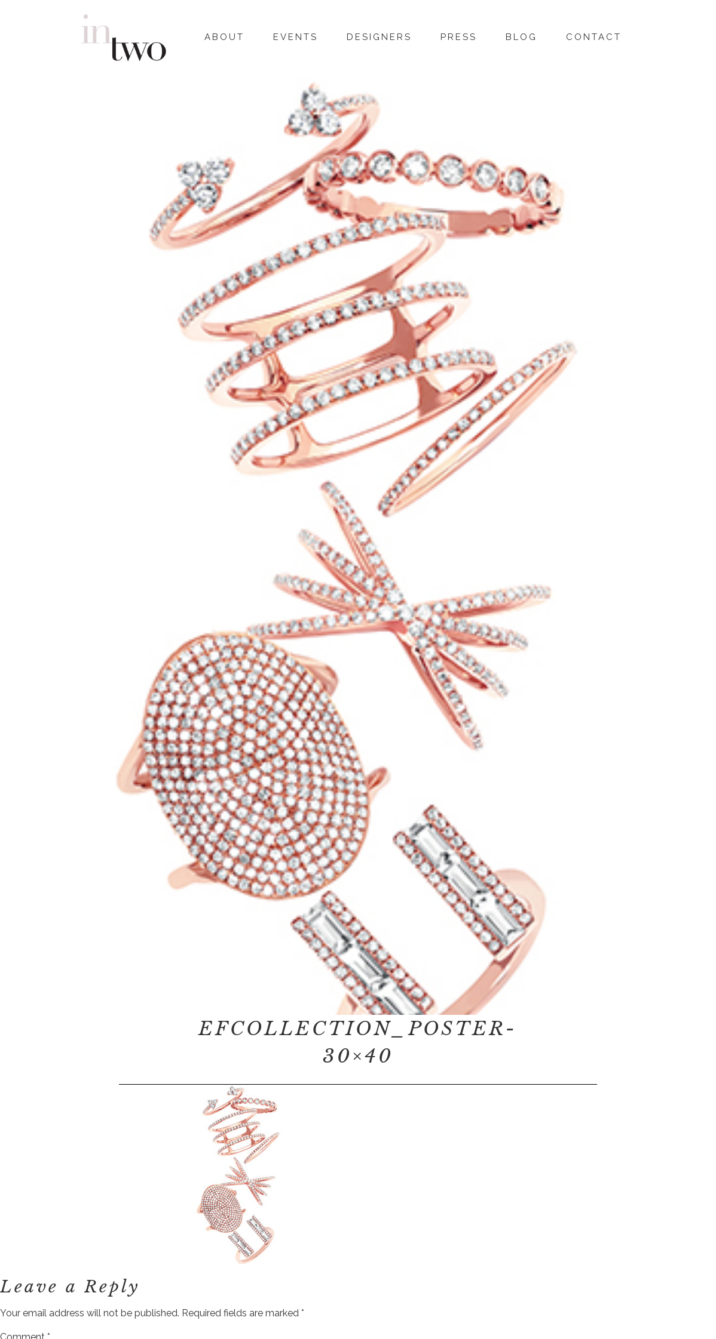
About (224, 35)
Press (458, 35)
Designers (379, 35)
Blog (521, 35)
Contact (594, 35)
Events (295, 35)
